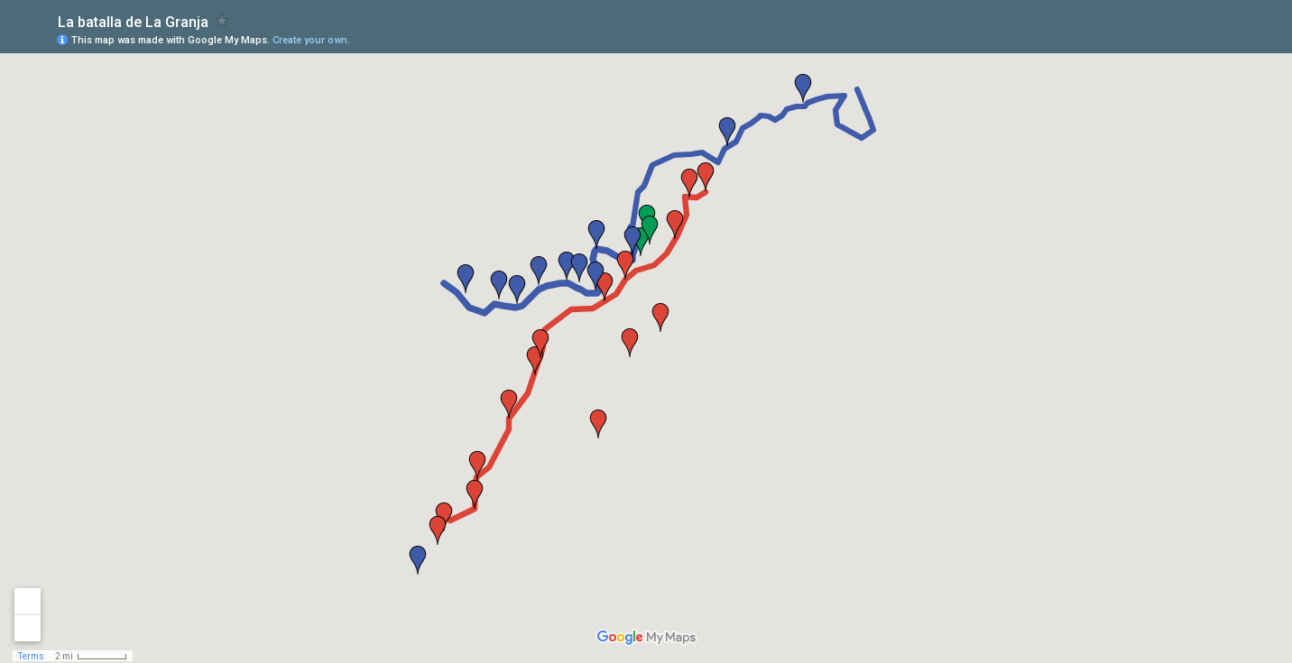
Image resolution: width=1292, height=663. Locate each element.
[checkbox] (222, 20)
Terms (31, 656)
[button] (674, 224)
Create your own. (311, 40)
